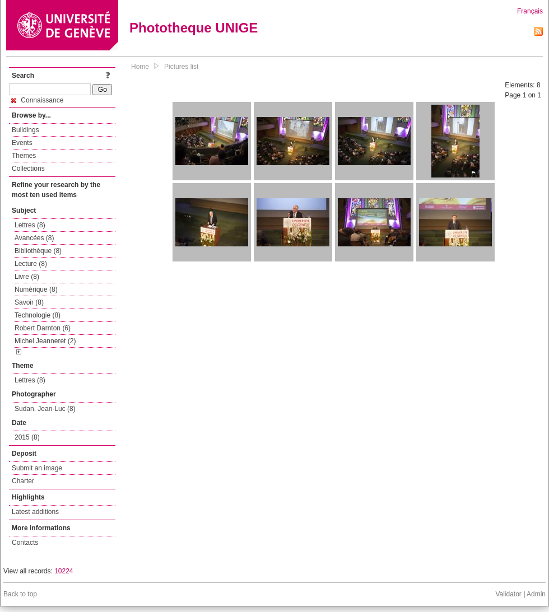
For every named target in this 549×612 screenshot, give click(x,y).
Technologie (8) (38, 315)
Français (530, 11)
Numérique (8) (36, 289)
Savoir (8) (29, 302)
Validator (508, 594)
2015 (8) (27, 437)
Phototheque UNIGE (193, 27)
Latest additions (35, 512)
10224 (63, 571)
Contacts (25, 542)
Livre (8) (27, 277)
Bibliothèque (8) (38, 251)
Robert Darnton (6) (43, 328)
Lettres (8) (30, 225)
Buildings (25, 130)
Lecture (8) (31, 264)
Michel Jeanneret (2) (45, 341)
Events (22, 143)
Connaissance (37, 100)
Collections (28, 168)
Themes (24, 156)
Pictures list (181, 67)
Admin (536, 594)
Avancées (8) (34, 238)
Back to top (20, 594)
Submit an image (37, 468)
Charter (23, 481)
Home (140, 67)
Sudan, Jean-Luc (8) (45, 409)
